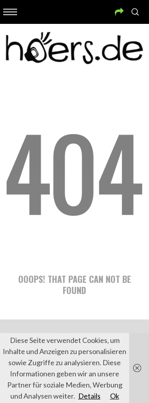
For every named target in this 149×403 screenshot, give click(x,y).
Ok (114, 395)
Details (89, 395)
